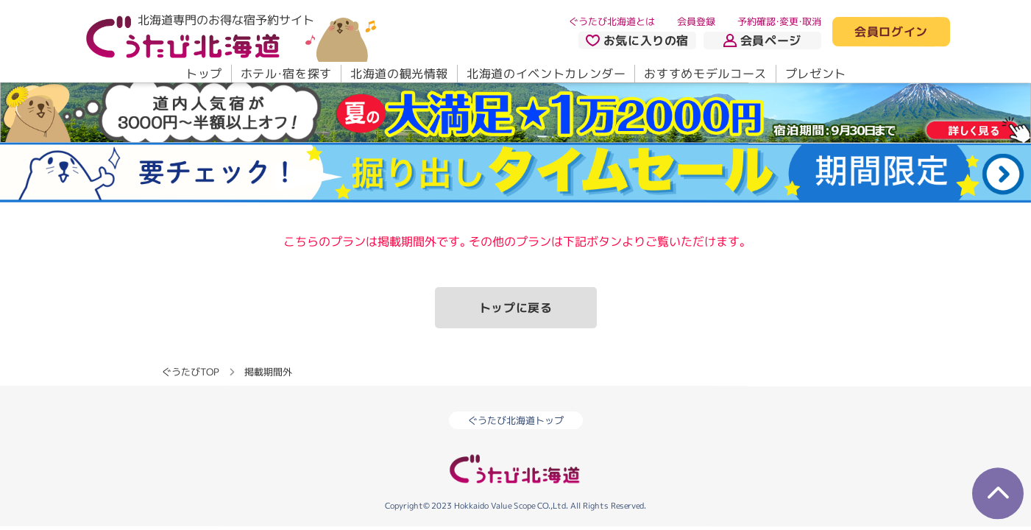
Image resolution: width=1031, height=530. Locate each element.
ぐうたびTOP (190, 371)
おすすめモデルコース (705, 74)
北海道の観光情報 (398, 74)
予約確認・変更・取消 (779, 21)
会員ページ (762, 40)
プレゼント (815, 74)
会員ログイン (891, 32)
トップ (203, 74)
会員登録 (696, 21)
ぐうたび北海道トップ (516, 420)
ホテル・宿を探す (285, 74)
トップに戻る (516, 308)
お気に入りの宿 (636, 40)
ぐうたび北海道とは (612, 21)
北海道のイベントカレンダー (546, 74)
